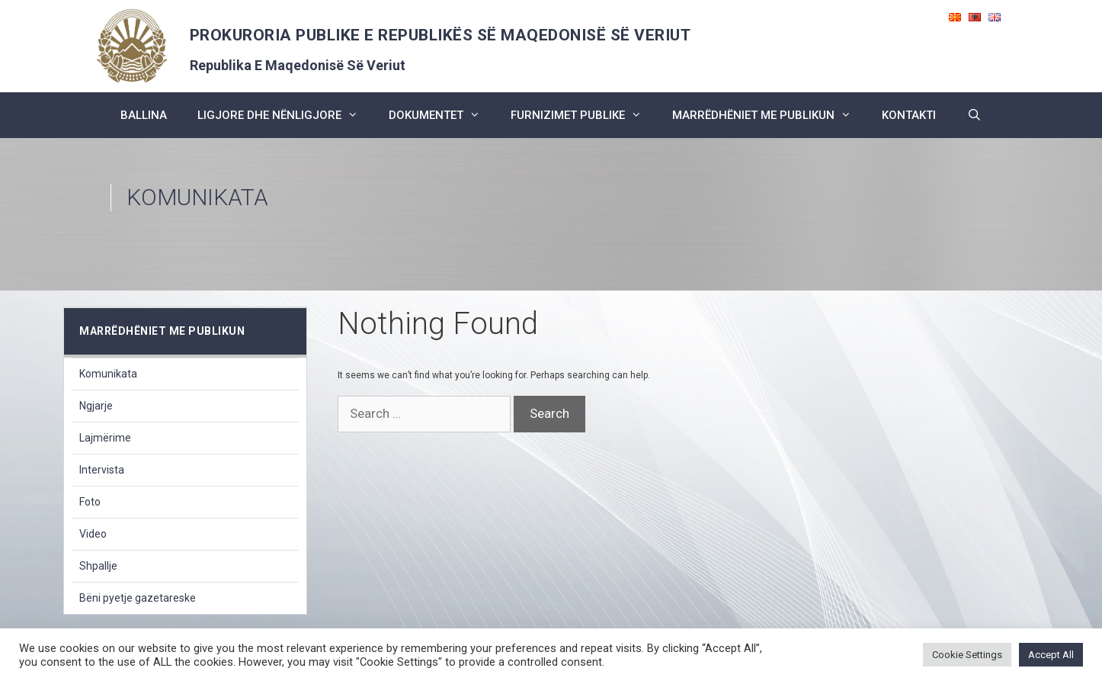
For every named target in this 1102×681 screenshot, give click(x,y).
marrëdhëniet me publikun (769, 115)
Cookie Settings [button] (967, 654)
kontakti (909, 115)
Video (93, 534)
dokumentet (442, 115)
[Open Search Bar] (973, 115)
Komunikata (108, 374)
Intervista (101, 470)
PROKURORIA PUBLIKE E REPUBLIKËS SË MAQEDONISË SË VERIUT (440, 35)
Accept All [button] (1051, 654)
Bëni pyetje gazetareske (137, 598)
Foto (90, 502)
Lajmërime (105, 438)
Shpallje (98, 566)
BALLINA (143, 115)
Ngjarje (96, 406)
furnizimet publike (584, 115)
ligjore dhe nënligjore (285, 115)
